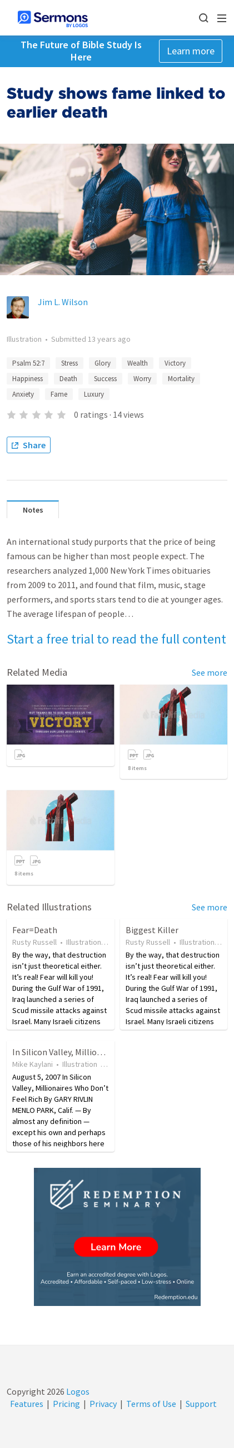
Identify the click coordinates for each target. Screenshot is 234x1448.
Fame (59, 394)
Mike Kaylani (32, 1064)
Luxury (94, 394)
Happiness (27, 378)
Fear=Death (34, 929)
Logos (76, 1391)
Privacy (103, 1403)
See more (209, 672)
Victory (175, 363)
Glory (102, 363)
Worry (142, 378)
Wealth (137, 363)
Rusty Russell (34, 942)
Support (201, 1403)
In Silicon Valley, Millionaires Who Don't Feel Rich (105, 1051)
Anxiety (23, 394)
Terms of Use (151, 1403)
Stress (69, 363)
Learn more (191, 50)
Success (105, 378)
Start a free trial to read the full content (116, 638)
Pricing (66, 1403)
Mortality (181, 378)
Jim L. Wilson (63, 301)
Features (26, 1403)
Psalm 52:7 (28, 363)
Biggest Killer (152, 929)
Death (68, 378)
